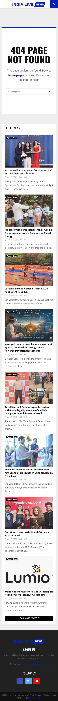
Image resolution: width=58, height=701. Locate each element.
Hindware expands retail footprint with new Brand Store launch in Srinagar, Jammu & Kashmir (29, 473)
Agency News (12, 138)
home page (15, 75)
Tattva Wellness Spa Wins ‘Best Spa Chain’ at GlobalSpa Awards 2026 (28, 172)
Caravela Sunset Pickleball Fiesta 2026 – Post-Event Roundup (27, 290)
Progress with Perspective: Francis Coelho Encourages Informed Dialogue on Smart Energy (28, 233)
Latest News (12, 128)
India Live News (35, 698)
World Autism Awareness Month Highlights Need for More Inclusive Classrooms (29, 593)
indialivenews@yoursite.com (35, 664)
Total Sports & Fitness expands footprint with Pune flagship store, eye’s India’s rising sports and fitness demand (28, 410)
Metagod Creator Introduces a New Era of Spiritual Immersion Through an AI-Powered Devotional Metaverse (28, 347)
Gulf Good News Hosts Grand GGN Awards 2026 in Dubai (28, 534)
